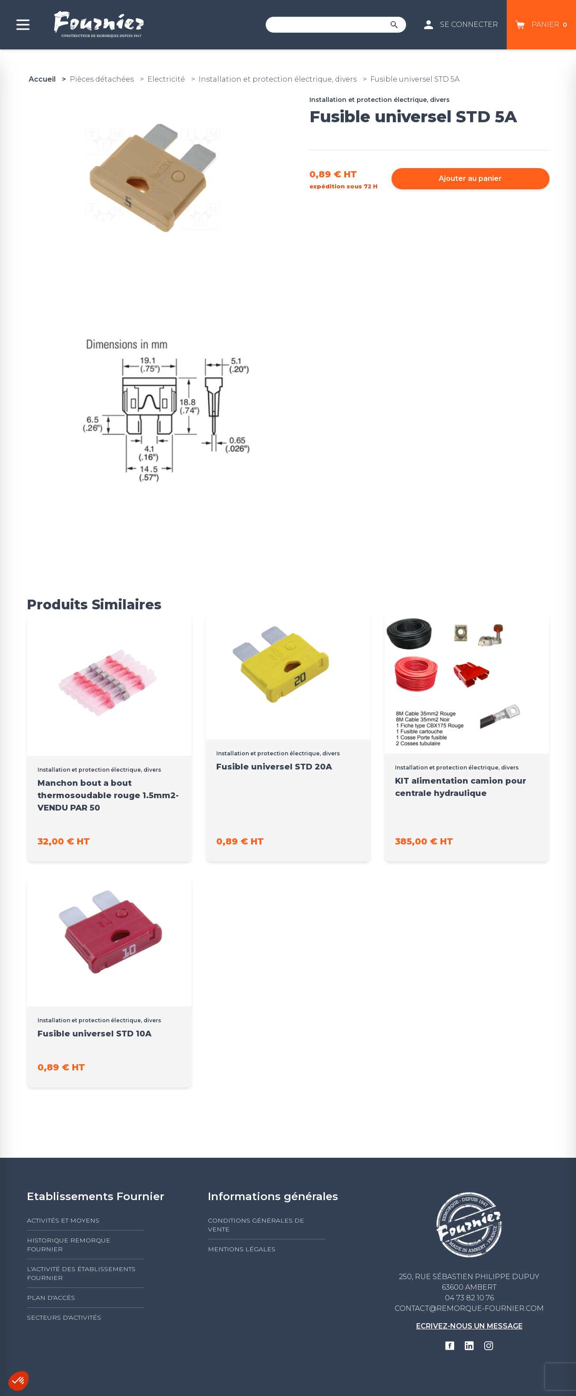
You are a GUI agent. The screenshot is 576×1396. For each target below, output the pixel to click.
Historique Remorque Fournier (68, 1244)
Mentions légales (241, 1249)
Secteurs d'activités (64, 1317)
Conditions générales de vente (256, 1224)
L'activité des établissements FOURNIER (81, 1273)
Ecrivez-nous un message (469, 1326)
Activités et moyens (63, 1220)
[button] (18, 1381)
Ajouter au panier (470, 178)
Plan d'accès (51, 1298)
